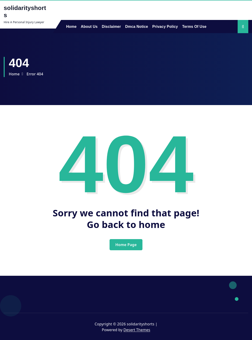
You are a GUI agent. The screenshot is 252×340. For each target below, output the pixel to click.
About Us (89, 27)
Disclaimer (111, 27)
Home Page (126, 244)
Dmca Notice (136, 27)
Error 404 (35, 74)
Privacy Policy (165, 27)
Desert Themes (136, 329)
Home (71, 27)
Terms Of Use (194, 27)
